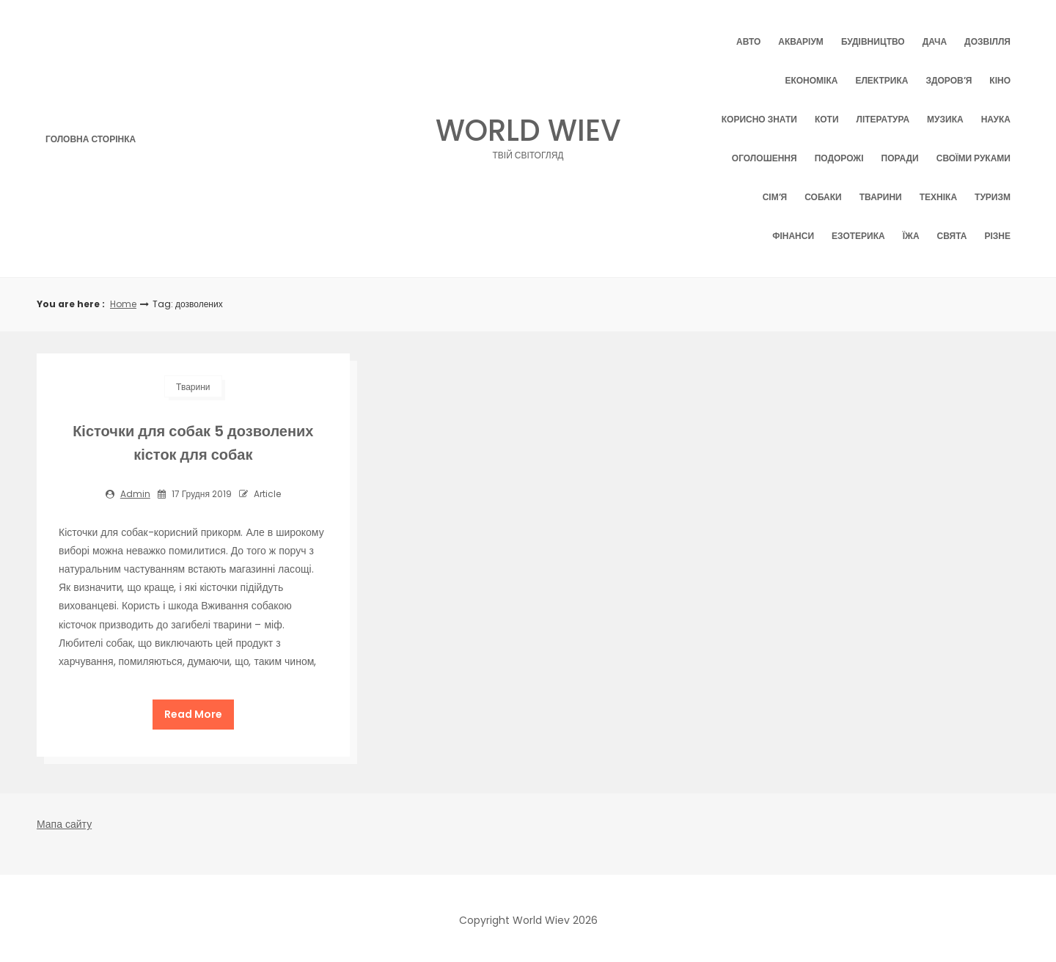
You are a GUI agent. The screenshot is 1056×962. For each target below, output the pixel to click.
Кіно (1000, 80)
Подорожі (839, 158)
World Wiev (528, 134)
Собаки (822, 197)
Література (883, 119)
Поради (900, 158)
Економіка (811, 80)
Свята (952, 236)
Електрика (881, 80)
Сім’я (775, 197)
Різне (997, 236)
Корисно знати (759, 119)
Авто (748, 41)
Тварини (880, 197)
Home (123, 304)
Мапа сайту (64, 820)
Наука (996, 119)
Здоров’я (948, 80)
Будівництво (873, 41)
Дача (935, 41)
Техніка (938, 197)
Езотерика (858, 236)
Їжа (911, 236)
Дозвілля (987, 41)
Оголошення (764, 158)
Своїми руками (973, 158)
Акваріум (801, 41)
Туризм (993, 197)
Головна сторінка (90, 139)
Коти (827, 119)
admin (135, 494)
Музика (945, 119)
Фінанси (793, 236)
